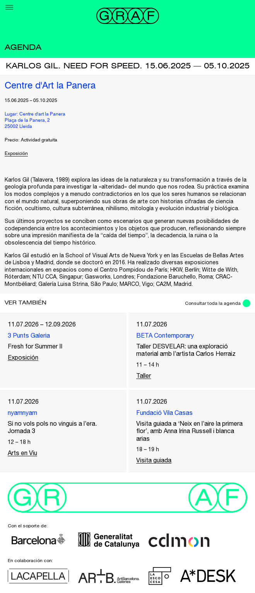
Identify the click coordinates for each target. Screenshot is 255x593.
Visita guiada (153, 460)
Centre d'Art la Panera (50, 86)
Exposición (16, 153)
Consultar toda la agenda (213, 303)
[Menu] (9, 7)
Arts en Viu (22, 452)
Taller (143, 375)
